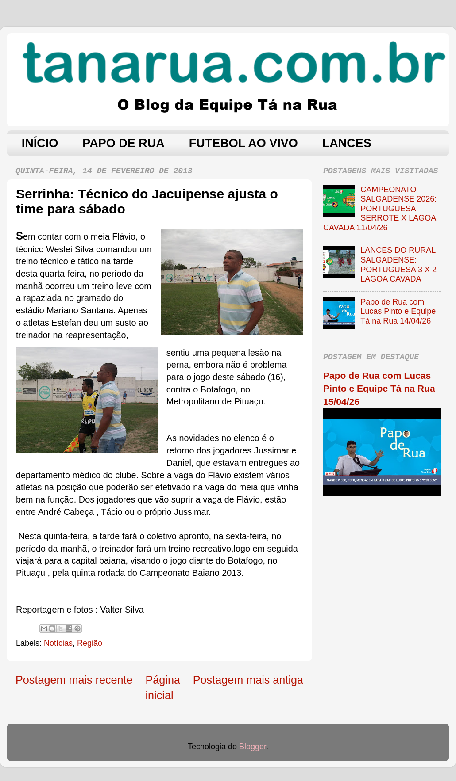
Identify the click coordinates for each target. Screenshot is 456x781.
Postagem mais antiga (248, 680)
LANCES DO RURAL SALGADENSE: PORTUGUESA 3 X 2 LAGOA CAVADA (398, 264)
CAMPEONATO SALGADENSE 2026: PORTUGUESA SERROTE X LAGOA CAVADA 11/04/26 (380, 208)
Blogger (252, 746)
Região (89, 643)
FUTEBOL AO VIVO (243, 143)
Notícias (58, 643)
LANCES (346, 143)
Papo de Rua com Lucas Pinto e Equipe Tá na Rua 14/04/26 (398, 311)
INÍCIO (40, 143)
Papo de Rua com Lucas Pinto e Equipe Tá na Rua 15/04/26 (379, 388)
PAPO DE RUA (123, 143)
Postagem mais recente (74, 680)
